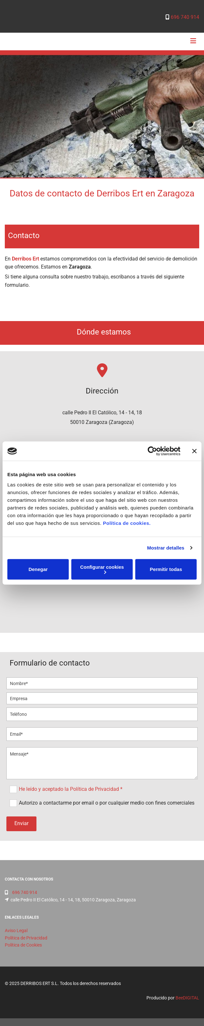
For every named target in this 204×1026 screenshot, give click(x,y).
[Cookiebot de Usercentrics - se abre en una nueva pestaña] (152, 451)
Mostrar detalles (165, 547)
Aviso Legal (16, 930)
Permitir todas (166, 569)
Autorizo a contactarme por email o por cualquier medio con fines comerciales (106, 803)
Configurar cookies (102, 569)
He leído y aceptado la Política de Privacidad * (70, 789)
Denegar (38, 569)
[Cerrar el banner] (194, 451)
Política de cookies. (127, 522)
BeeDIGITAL (187, 997)
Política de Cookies (23, 944)
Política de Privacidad (26, 937)
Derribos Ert (25, 259)
